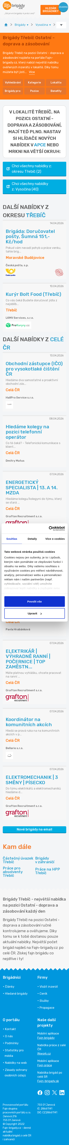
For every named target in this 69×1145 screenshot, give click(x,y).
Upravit (35, 613)
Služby (44, 1000)
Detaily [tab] (32, 538)
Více (32, 72)
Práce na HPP (47, 871)
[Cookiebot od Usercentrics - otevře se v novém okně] (49, 528)
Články (9, 986)
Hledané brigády (16, 993)
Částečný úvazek (18, 860)
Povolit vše (34, 601)
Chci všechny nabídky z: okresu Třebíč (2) (29, 169)
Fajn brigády (46, 1038)
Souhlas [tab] (11, 538)
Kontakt (10, 1029)
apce (40, 144)
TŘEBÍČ (36, 215)
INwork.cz (44, 1053)
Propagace (47, 1007)
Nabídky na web (16, 1062)
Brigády (44, 860)
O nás (9, 1036)
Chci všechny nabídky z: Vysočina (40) (27, 186)
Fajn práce (44, 1065)
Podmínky (12, 1043)
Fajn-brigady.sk (48, 1081)
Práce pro (18, 871)
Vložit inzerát (49, 986)
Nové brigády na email (34, 829)
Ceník (43, 993)
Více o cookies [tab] (55, 538)
